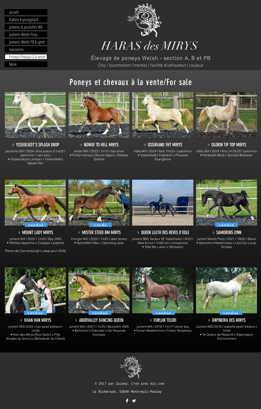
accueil (13, 12)
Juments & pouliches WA (25, 27)
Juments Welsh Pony (23, 34)
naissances (16, 49)
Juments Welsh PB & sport (27, 41)
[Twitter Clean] (134, 401)
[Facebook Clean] (127, 401)
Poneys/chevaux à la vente (27, 56)
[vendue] (35, 313)
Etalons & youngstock (23, 19)
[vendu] (100, 225)
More (13, 64)
